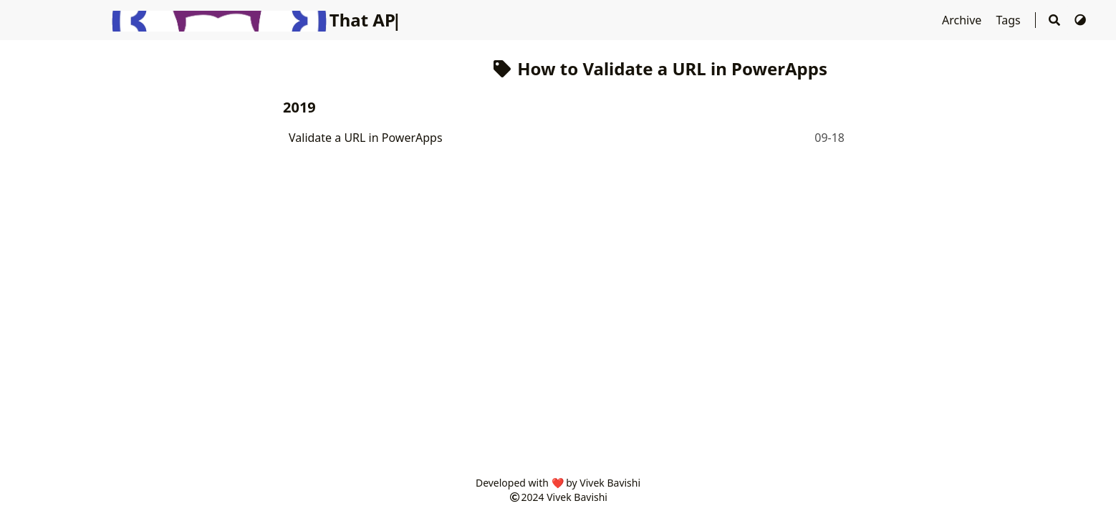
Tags (1010, 20)
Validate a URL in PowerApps (366, 137)
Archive (963, 20)
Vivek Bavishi (577, 497)
